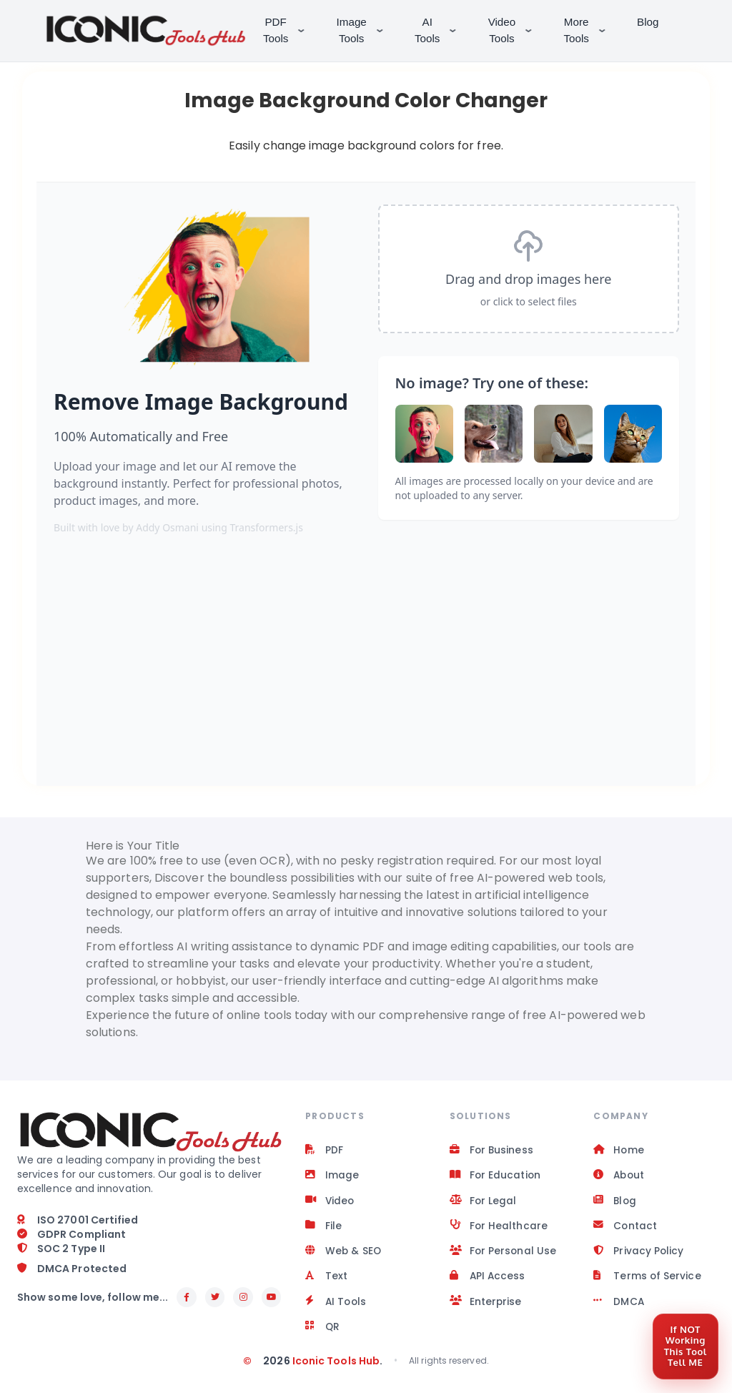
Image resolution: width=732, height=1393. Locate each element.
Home (618, 1150)
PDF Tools (287, 30)
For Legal (484, 1202)
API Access (488, 1279)
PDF (324, 1150)
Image (332, 1176)
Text (326, 1279)
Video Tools (513, 30)
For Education (496, 1176)
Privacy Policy (638, 1253)
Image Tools (362, 30)
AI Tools (438, 30)
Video (330, 1202)
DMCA (618, 1305)
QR (322, 1331)
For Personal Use (504, 1253)
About (619, 1176)
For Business (492, 1150)
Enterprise (486, 1305)
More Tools (587, 30)
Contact (625, 1228)
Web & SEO (343, 1253)
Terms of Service (647, 1279)
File (323, 1228)
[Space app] (366, 493)
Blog (649, 22)
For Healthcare (499, 1228)
